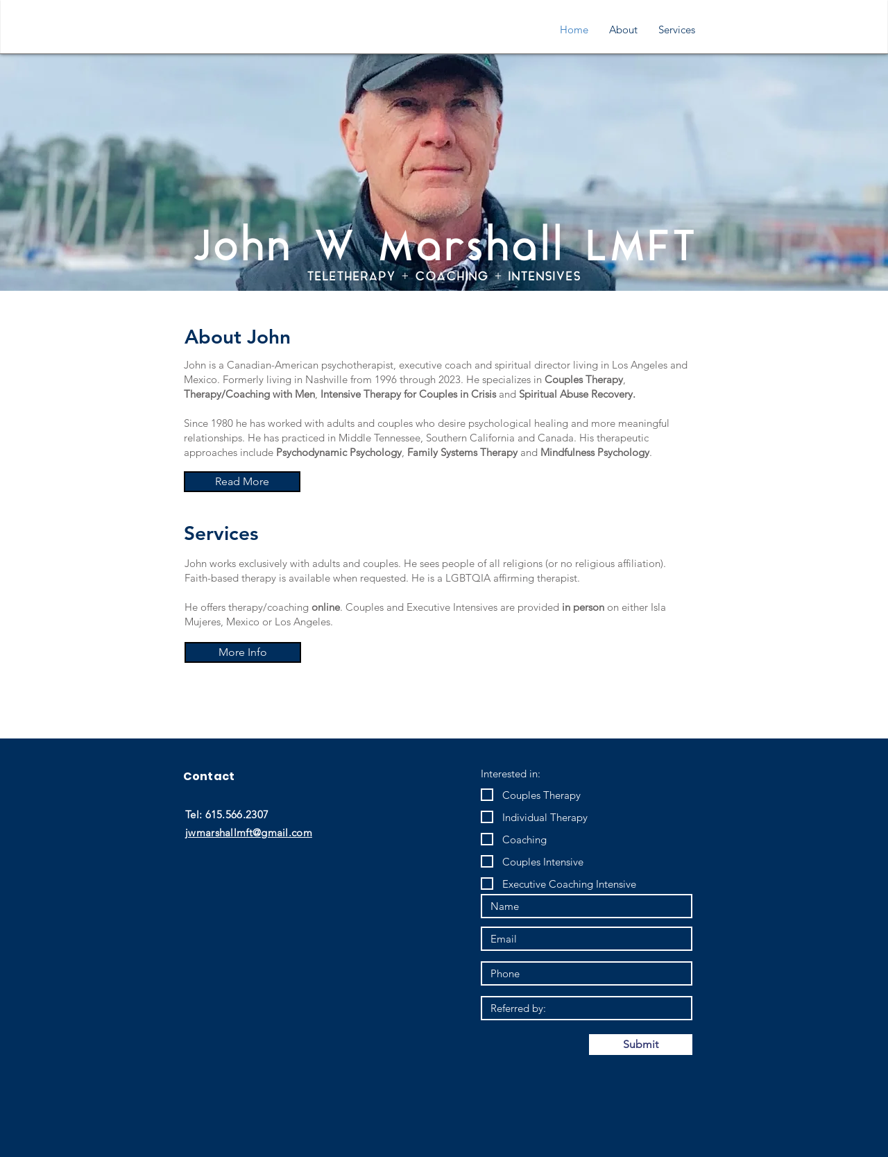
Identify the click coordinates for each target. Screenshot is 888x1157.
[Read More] (242, 481)
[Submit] (640, 1044)
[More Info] (243, 652)
